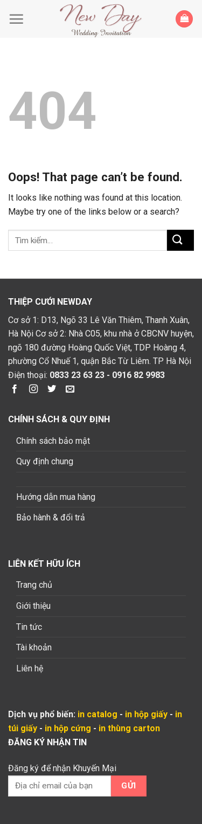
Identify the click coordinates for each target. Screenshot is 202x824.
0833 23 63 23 (77, 375)
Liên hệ (29, 668)
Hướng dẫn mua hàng (55, 497)
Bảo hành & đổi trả (50, 517)
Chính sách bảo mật (53, 441)
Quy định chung (44, 461)
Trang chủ (34, 585)
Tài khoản (34, 647)
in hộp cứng (68, 728)
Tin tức (29, 627)
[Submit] (180, 240)
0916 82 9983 (138, 375)
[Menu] (19, 19)
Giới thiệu (33, 606)
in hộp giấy (146, 714)
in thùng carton (129, 728)
